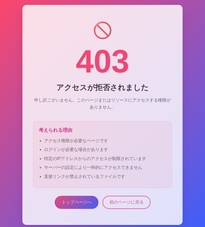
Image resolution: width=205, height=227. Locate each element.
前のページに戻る (126, 203)
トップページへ (77, 203)
